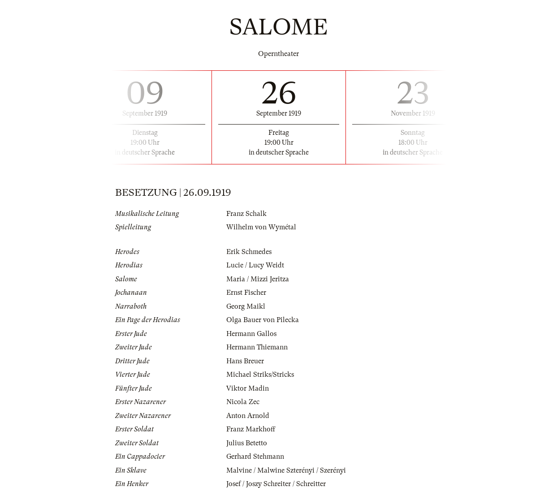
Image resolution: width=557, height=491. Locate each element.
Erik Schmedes (249, 252)
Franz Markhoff (250, 429)
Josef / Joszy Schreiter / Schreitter (276, 484)
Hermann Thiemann (257, 347)
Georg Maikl (245, 306)
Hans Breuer (245, 361)
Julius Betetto (246, 443)
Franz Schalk (246, 214)
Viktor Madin (247, 388)
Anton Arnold (247, 416)
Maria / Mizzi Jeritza (257, 279)
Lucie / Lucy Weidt (255, 265)
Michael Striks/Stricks (260, 374)
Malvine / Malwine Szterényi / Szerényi (286, 470)
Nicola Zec (242, 402)
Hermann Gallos (251, 334)
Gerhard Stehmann (255, 456)
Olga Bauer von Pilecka (262, 320)
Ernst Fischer (246, 293)
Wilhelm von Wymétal (261, 227)
